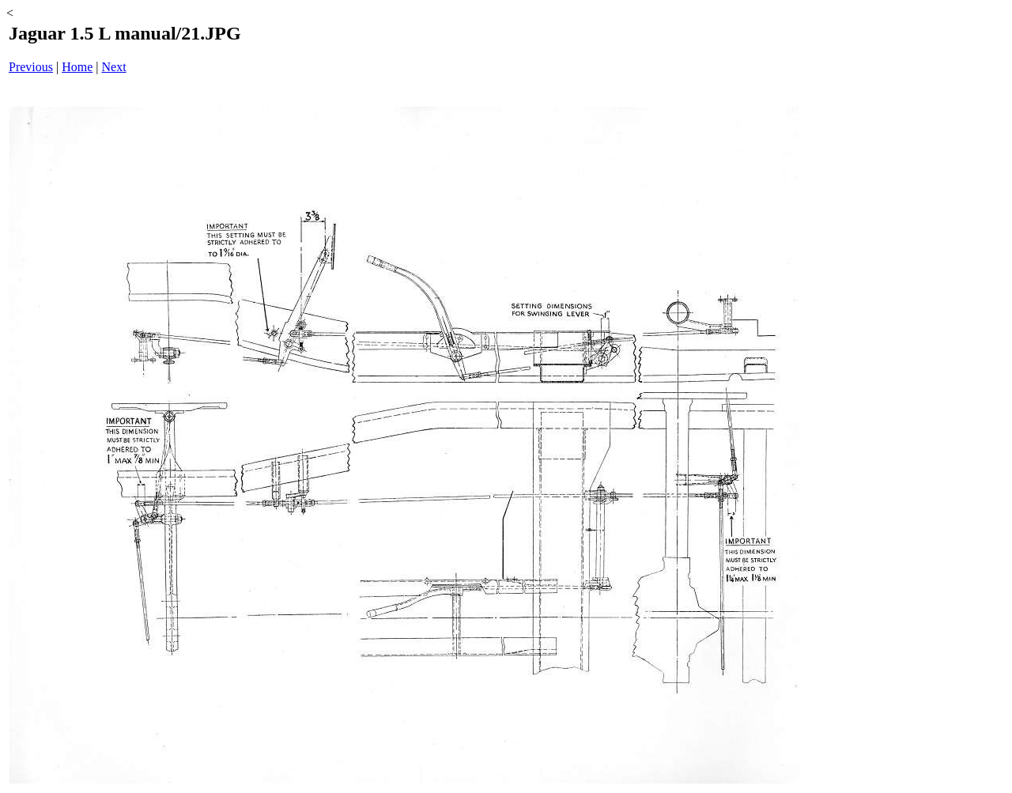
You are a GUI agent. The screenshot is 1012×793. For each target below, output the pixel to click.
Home (77, 67)
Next (114, 67)
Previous (31, 67)
